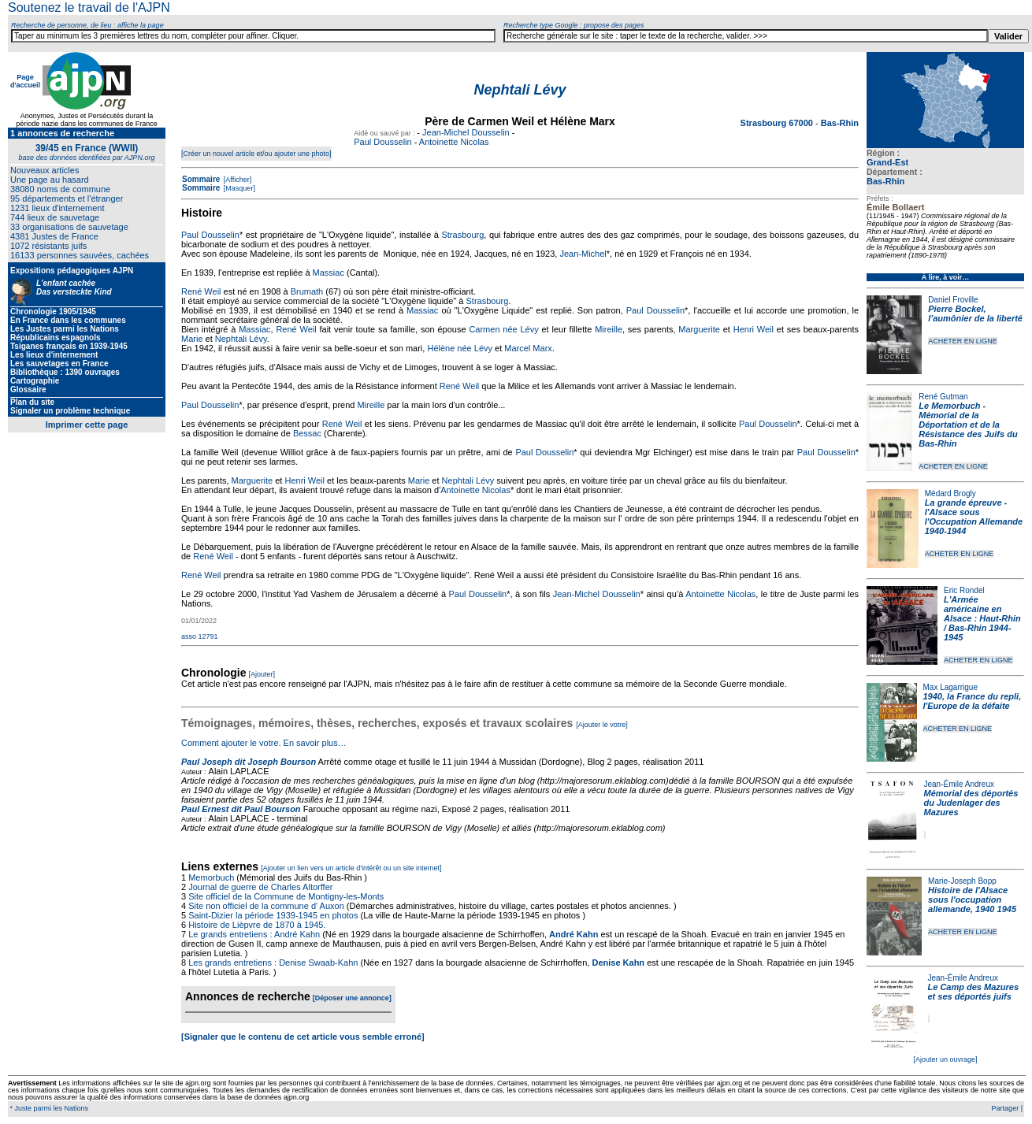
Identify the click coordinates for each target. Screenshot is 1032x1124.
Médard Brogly (950, 493)
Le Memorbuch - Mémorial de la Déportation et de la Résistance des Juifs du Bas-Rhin (968, 424)
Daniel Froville (953, 299)
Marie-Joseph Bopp (962, 881)
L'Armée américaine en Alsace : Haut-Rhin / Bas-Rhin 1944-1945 (982, 618)
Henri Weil (753, 329)
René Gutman (943, 396)
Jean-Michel (582, 253)
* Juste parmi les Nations (48, 1108)
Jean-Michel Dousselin (466, 132)
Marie (192, 338)
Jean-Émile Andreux (959, 784)
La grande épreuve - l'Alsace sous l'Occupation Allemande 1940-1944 (974, 517)
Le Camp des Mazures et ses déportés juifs (973, 991)
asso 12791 (199, 636)
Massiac (328, 272)
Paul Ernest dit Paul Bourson (241, 809)
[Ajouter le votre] (602, 725)
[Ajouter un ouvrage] (945, 1059)
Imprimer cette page (87, 424)
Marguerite (699, 329)
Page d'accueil (25, 81)
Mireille (608, 329)
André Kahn (573, 934)
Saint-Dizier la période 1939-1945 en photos (273, 915)
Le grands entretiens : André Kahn (254, 934)
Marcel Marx (528, 348)
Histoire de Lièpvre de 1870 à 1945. (256, 924)
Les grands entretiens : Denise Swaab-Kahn (273, 962)
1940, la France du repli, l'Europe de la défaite (972, 701)
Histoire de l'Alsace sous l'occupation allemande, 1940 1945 (972, 899)
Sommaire (201, 179)
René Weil (201, 291)
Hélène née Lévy (459, 348)
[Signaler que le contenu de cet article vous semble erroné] (303, 1036)
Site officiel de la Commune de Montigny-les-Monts (286, 896)
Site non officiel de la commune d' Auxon (266, 906)
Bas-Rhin (885, 181)
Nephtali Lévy (241, 338)
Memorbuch (211, 877)
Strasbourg (462, 234)
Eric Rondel (964, 590)
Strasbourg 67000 (778, 123)
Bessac (307, 433)
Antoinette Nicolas (454, 142)
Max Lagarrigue (950, 687)
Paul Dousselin (382, 142)
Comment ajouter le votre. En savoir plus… (264, 742)
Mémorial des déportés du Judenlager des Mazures (971, 802)
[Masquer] (238, 188)
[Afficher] (236, 180)
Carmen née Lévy (503, 329)
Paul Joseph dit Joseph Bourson (248, 761)
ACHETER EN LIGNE (962, 341)
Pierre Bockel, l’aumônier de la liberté (975, 313)
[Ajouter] (262, 674)
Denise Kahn (618, 962)
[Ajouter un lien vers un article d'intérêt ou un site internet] (351, 868)
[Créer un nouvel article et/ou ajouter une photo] (256, 154)
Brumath (307, 291)
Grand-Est (887, 162)
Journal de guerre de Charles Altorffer (260, 887)
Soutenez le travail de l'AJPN (89, 7)
